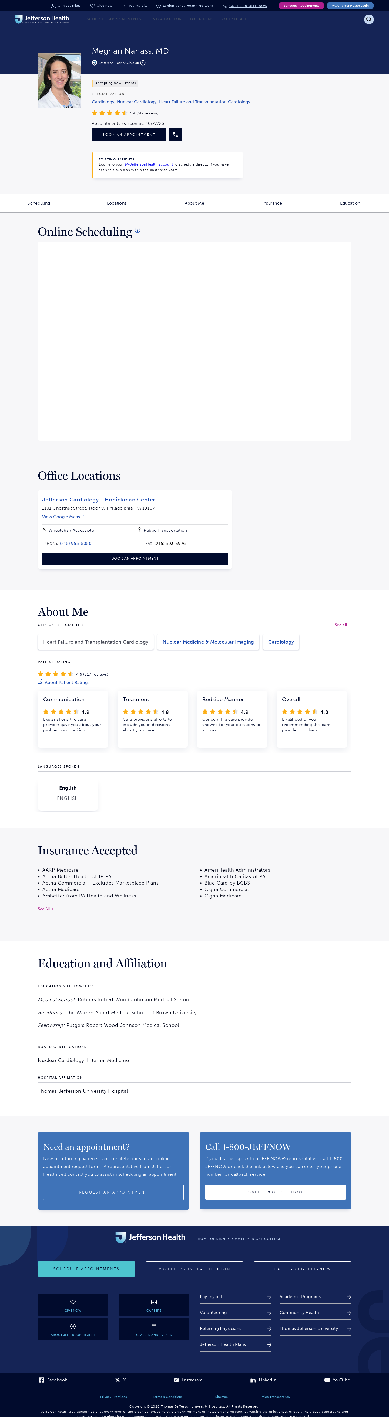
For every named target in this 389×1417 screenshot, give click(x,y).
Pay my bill (138, 6)
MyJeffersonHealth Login (350, 6)
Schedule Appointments (301, 6)
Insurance (287, 206)
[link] (103, 101)
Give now (104, 6)
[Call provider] (175, 134)
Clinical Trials (69, 6)
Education (364, 206)
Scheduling (53, 206)
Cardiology (281, 642)
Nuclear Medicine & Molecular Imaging (208, 642)
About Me (209, 206)
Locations (131, 206)
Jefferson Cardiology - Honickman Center (98, 499)
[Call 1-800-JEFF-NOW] (302, 1269)
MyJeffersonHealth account (149, 164)
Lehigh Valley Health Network (188, 6)
